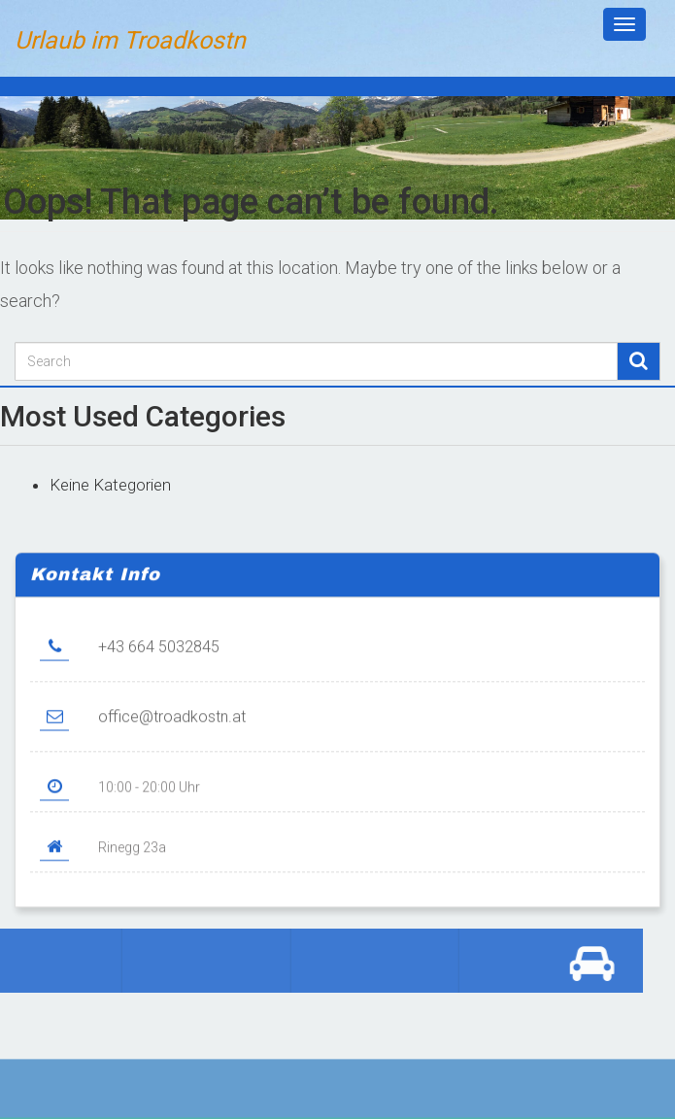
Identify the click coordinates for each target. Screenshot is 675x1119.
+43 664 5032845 (158, 658)
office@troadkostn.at (172, 728)
